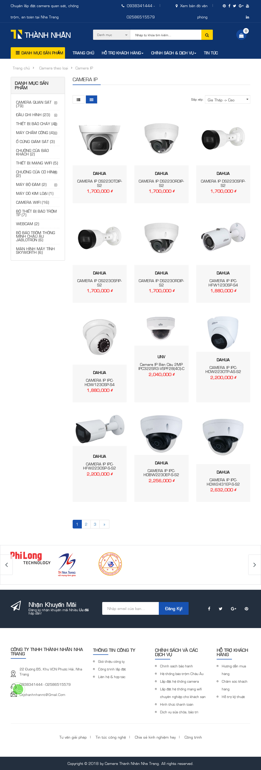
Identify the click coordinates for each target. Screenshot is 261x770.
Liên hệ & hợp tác (111, 676)
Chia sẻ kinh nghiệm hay (155, 737)
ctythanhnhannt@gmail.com (42, 694)
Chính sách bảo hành (176, 666)
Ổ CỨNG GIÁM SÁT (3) (35, 141)
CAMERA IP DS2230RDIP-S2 (161, 183)
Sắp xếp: (197, 99)
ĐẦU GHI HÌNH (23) (33, 114)
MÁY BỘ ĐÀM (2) (31, 184)
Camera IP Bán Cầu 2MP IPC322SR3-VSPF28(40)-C (161, 366)
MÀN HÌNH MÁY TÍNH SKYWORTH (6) (35, 250)
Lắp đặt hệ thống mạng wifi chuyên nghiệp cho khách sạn (183, 693)
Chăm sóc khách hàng (234, 685)
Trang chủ (21, 68)
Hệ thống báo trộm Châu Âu (181, 673)
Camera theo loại (53, 68)
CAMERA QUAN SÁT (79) (33, 104)
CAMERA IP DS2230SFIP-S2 (223, 183)
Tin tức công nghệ (111, 737)
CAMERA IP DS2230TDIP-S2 (99, 183)
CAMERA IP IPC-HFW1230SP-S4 (223, 282)
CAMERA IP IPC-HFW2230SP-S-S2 (99, 466)
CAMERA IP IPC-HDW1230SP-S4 (100, 382)
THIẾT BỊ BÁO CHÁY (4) (36, 123)
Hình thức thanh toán (176, 704)
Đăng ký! (173, 608)
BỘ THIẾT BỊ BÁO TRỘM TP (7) (36, 213)
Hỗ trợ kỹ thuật (233, 696)
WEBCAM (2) (27, 223)
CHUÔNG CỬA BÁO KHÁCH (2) (32, 152)
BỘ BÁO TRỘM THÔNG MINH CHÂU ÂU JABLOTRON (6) (35, 236)
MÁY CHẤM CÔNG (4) (35, 132)
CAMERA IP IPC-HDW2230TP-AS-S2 (223, 369)
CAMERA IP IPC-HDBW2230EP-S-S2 (161, 472)
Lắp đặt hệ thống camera (179, 681)
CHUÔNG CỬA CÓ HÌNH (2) (36, 173)
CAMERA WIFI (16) (32, 202)
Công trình (193, 737)
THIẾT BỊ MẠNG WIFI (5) (37, 162)
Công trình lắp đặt (112, 669)
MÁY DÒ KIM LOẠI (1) (34, 193)
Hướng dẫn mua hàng (234, 670)
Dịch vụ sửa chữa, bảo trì (179, 711)
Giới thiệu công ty (111, 661)
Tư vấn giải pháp (73, 737)
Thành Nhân (41, 34)
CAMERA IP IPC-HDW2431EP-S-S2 (223, 481)
